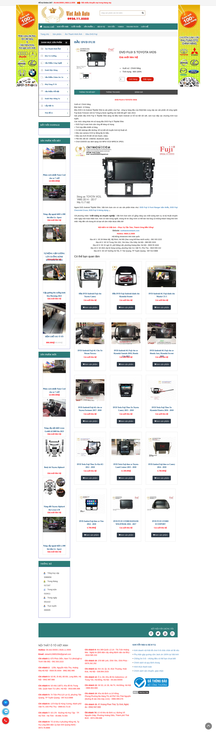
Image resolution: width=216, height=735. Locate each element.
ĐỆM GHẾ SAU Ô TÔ (54, 337)
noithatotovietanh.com (129, 231)
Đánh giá (139, 92)
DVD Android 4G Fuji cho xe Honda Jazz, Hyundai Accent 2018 (162, 353)
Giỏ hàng (133, 79)
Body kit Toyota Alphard (54, 467)
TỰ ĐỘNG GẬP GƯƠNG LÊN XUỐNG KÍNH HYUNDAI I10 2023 (54, 256)
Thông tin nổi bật (87, 92)
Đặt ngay (147, 79)
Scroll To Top (208, 726)
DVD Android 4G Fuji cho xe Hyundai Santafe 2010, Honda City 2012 (126, 353)
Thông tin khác (113, 92)
